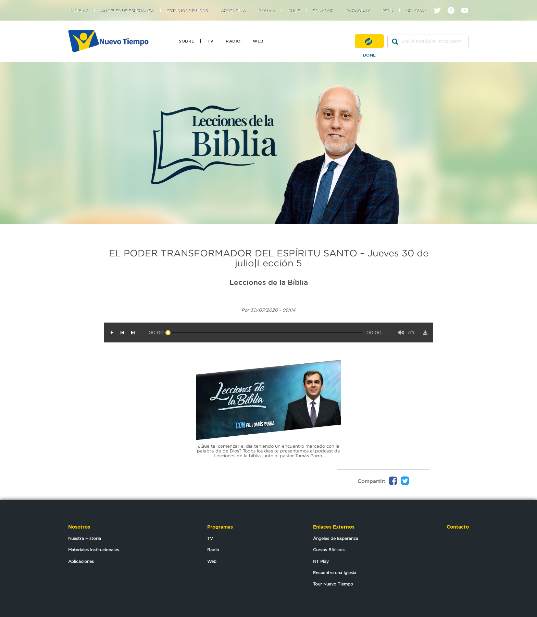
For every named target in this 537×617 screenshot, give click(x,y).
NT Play (79, 10)
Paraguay (358, 10)
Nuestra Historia (84, 538)
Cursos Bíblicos (329, 549)
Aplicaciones (81, 561)
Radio (233, 41)
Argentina (233, 10)
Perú (387, 10)
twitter (440, 4)
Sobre (187, 41)
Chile (294, 10)
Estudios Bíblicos (187, 10)
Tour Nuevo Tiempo (333, 584)
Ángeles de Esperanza (127, 10)
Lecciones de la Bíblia (268, 282)
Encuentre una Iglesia (334, 572)
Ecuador (323, 10)
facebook (453, 4)
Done (369, 41)
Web (258, 41)
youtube (467, 4)
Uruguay (416, 10)
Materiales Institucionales (93, 549)
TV (211, 41)
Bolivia (266, 10)
